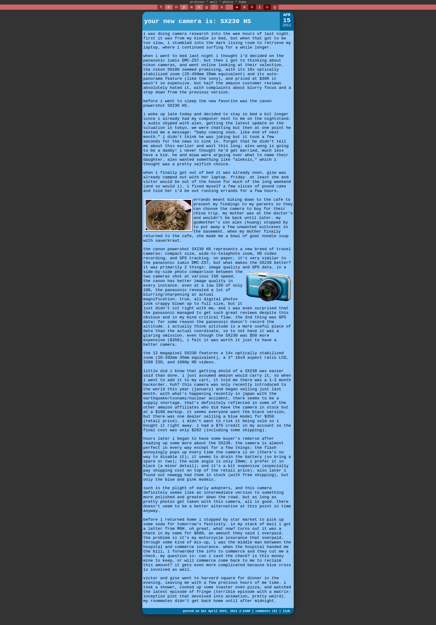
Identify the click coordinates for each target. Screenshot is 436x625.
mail (213, 2)
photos (228, 2)
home (242, 2)
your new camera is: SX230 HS (197, 21)
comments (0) (266, 611)
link (286, 611)
